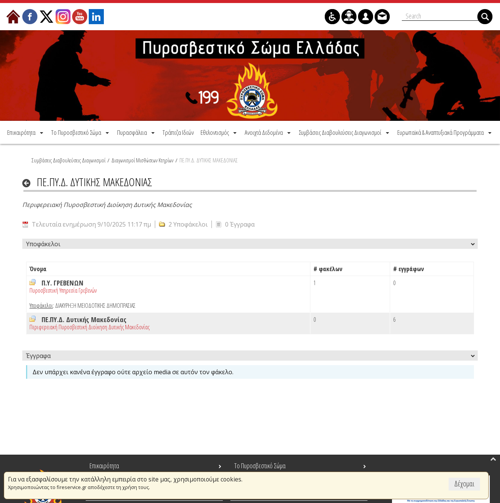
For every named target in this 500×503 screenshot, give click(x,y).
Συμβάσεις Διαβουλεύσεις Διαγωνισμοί (68, 160)
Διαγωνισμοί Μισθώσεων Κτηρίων (142, 160)
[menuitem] (26, 132)
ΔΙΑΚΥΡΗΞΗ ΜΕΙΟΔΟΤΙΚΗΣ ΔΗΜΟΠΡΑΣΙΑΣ (95, 305)
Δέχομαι (464, 483)
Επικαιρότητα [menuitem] (104, 465)
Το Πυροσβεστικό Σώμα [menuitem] (259, 465)
